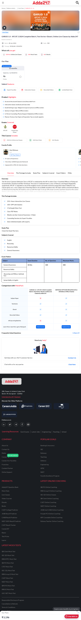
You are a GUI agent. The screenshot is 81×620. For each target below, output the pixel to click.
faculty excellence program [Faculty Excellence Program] (49, 476)
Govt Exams (24, 432)
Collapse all (76, 333)
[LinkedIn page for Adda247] (4, 424)
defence (43, 461)
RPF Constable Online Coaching (51, 517)
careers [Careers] (4, 457)
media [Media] (4, 453)
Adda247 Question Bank (10, 487)
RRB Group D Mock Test (10, 574)
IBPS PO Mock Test (8, 586)
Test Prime (5, 536)
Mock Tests (5, 491)
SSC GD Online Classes (48, 495)
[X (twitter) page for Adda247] (10, 424)
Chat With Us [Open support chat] (71, 616)
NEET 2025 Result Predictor (11, 521)
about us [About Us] (5, 445)
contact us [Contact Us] (5, 449)
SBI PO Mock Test (8, 563)
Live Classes (6, 495)
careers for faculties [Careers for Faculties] (9, 461)
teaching (43, 457)
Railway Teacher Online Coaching (51, 521)
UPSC (42, 468)
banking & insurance (47, 445)
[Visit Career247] (44, 406)
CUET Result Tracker (9, 525)
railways (43, 453)
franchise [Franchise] (5, 464)
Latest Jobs (36, 432)
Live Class (21, 8)
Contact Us (72, 358)
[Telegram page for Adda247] (16, 424)
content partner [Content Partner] (7, 468)
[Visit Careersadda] (9, 406)
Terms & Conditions (8, 607)
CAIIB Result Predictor (9, 517)
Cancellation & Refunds (10, 604)
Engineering (46, 432)
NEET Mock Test (7, 582)
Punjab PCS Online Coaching (50, 514)
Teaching (56, 432)
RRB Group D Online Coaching (50, 491)
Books (4, 506)
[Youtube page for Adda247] (28, 424)
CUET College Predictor (10, 510)
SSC (41, 449)
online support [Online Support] (7, 472)
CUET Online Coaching (48, 502)
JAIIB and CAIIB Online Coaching (51, 510)
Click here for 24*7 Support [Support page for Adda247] (11, 397)
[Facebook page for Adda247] (22, 424)
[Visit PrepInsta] (26, 406)
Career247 (5, 529)
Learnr (4, 540)
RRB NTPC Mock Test (9, 559)
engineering (44, 464)
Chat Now (72, 364)
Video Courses (7, 498)
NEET (42, 472)
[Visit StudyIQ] (61, 406)
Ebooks (4, 502)
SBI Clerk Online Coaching (49, 498)
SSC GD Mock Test (8, 555)
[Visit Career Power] (9, 414)
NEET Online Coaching (48, 506)
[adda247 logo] (11, 381)
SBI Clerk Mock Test (8, 551)
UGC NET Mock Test (9, 593)
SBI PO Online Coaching (48, 487)
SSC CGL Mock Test (8, 570)
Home (3, 8)
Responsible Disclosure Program (13, 600)
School (64, 432)
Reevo (4, 533)
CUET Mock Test (7, 578)
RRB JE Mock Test (8, 589)
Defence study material (13, 8)
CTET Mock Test (7, 567)
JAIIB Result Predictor (9, 514)
